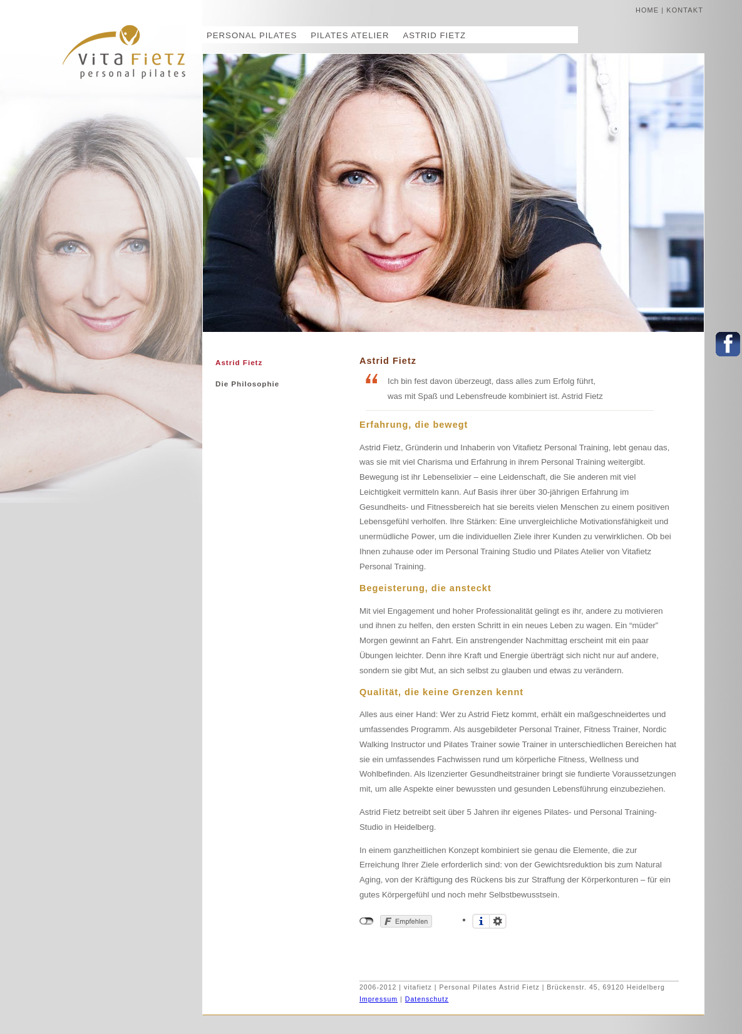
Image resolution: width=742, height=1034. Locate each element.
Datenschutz (427, 999)
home (647, 10)
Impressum (378, 999)
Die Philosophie (247, 384)
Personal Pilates (252, 35)
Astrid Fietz (434, 35)
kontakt (684, 10)
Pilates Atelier (350, 35)
